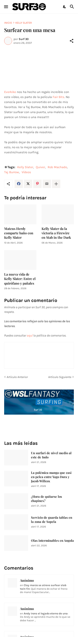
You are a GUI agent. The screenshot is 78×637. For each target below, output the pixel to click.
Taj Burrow (11, 172)
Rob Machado (57, 167)
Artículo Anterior (17, 377)
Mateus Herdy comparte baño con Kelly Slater (18, 233)
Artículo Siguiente (59, 377)
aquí (30, 335)
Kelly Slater (23, 22)
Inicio (8, 22)
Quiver (40, 167)
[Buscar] (72, 6)
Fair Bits (58, 97)
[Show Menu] (5, 6)
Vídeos (26, 172)
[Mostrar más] (56, 184)
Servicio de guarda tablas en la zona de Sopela (51, 520)
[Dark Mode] (65, 6)
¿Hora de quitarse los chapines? (46, 499)
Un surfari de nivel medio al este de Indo (51, 455)
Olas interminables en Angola (52, 541)
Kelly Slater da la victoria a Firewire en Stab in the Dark (56, 233)
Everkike (10, 92)
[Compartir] (71, 40)
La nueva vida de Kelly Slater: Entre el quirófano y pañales (20, 278)
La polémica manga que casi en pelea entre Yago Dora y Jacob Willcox (51, 477)
